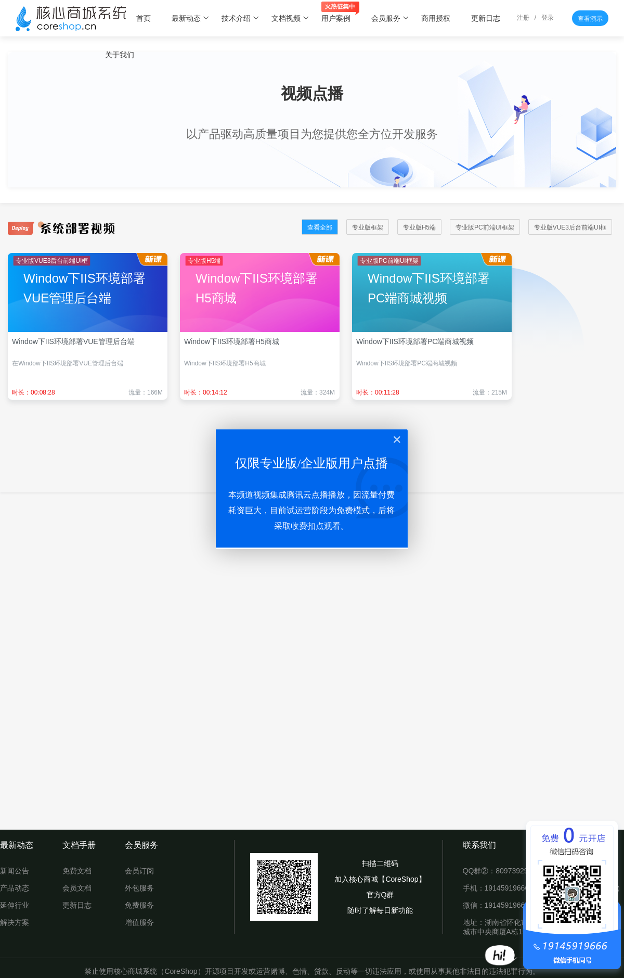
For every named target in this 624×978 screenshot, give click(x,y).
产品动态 (14, 888)
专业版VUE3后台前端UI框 (570, 227)
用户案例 (340, 13)
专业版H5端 (419, 227)
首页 (143, 18)
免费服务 (139, 905)
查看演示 (590, 18)
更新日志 (485, 18)
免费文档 (77, 871)
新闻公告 (14, 871)
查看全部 (319, 227)
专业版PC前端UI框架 (485, 227)
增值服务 (139, 922)
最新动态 (191, 18)
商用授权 (435, 18)
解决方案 (14, 922)
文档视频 (290, 18)
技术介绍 (240, 18)
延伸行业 (14, 905)
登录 (547, 17)
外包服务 (139, 888)
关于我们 (119, 54)
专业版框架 (367, 227)
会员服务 (390, 18)
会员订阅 (139, 871)
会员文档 (77, 888)
